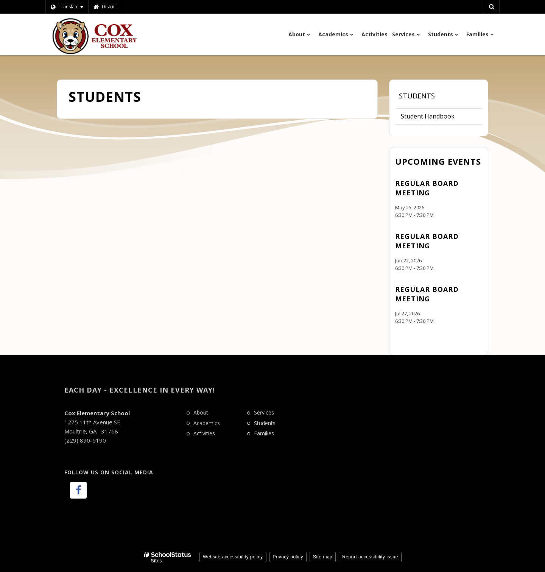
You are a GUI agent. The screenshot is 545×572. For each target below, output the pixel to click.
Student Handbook (428, 116)
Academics (206, 423)
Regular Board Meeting (427, 188)
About (200, 412)
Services (264, 412)
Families (264, 433)
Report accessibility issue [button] (370, 557)
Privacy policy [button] (288, 557)
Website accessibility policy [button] (233, 557)
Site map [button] (322, 557)
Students (417, 95)
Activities (204, 433)
